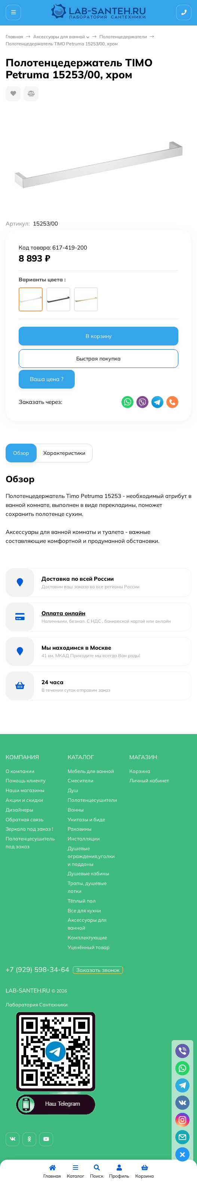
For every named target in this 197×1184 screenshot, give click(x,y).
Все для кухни (84, 910)
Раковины (80, 829)
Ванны (76, 810)
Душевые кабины (88, 873)
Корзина (139, 771)
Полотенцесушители (92, 800)
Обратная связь (24, 819)
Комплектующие (87, 937)
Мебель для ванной (91, 771)
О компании (20, 771)
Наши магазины (25, 790)
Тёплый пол (82, 901)
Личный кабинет (149, 780)
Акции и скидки (24, 800)
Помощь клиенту (26, 780)
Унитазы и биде (86, 819)
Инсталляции (84, 839)
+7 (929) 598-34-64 (37, 969)
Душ (73, 790)
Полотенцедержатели (123, 36)
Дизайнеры (19, 810)
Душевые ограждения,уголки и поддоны (91, 856)
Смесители (80, 780)
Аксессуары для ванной (59, 36)
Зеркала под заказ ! (29, 829)
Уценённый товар (89, 947)
